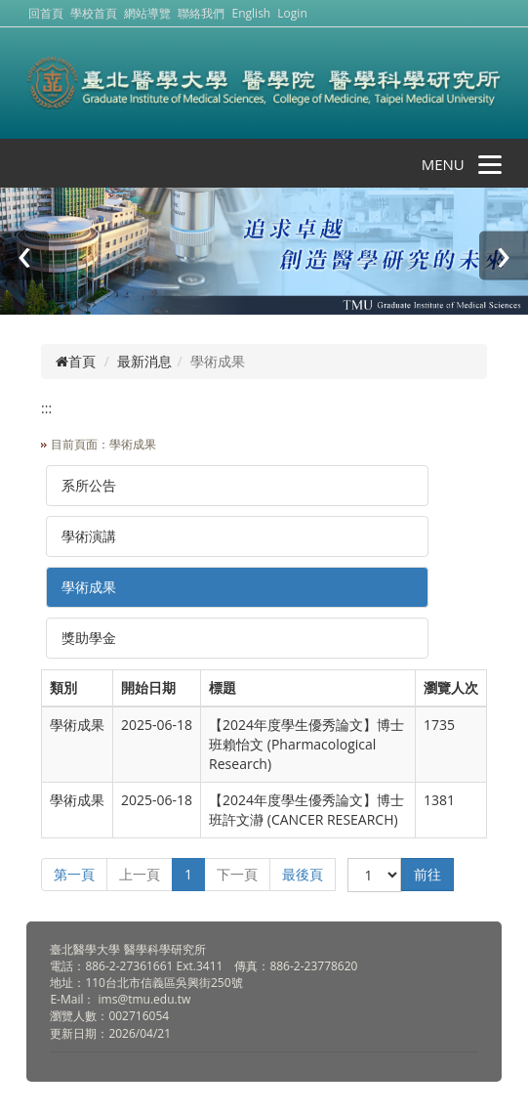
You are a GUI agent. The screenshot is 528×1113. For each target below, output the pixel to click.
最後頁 (302, 874)
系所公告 (88, 485)
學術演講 (88, 536)
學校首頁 (95, 13)
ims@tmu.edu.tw (145, 999)
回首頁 (45, 13)
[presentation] (24, 256)
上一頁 (139, 874)
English (251, 13)
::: (46, 408)
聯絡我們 (201, 13)
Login (291, 13)
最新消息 (144, 361)
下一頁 (237, 874)
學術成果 (88, 587)
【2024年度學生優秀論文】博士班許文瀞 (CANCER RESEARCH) (306, 810)
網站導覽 (147, 13)
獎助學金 (88, 637)
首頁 (76, 361)
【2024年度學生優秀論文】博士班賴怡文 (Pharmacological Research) (306, 744)
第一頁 (74, 874)
